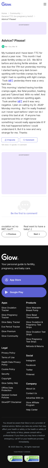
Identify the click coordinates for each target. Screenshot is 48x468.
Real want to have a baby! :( (34, 227)
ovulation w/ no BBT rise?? (10, 227)
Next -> (37, 234)
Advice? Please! (9, 19)
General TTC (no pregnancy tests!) (17, 16)
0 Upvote (10, 140)
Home (4, 13)
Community (15, 13)
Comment (28, 140)
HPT (10, 80)
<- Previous (11, 234)
